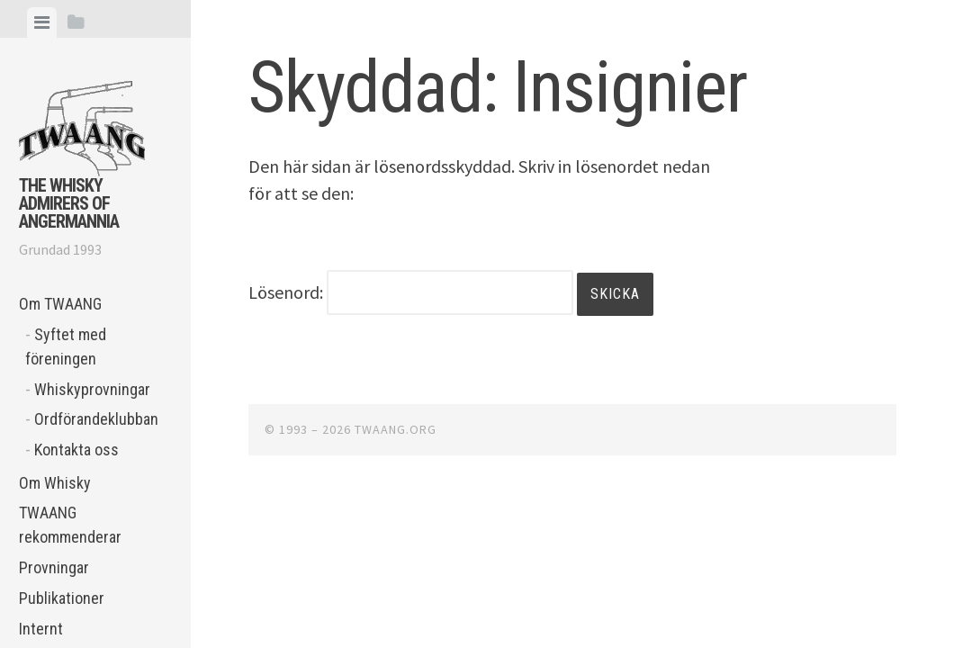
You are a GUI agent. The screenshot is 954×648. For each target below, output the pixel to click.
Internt (41, 628)
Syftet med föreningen (65, 346)
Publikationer (61, 598)
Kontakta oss (76, 449)
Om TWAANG (60, 303)
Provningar (54, 567)
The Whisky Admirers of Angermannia (69, 203)
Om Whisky (55, 482)
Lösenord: (410, 292)
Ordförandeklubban (96, 419)
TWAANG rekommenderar (70, 524)
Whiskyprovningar (92, 389)
